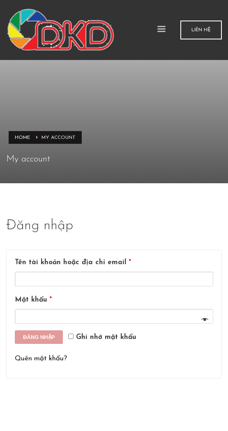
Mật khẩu (33, 299)
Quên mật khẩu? (41, 358)
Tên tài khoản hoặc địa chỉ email (73, 262)
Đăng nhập (39, 337)
